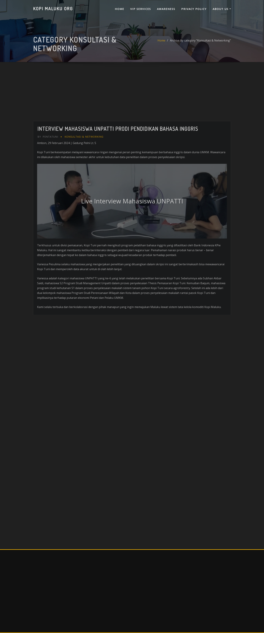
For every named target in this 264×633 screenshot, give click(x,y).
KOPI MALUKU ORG (53, 8)
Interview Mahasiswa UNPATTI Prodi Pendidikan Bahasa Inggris (117, 184)
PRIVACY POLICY (194, 9)
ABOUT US (222, 9)
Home (119, 9)
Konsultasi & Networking (84, 192)
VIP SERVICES (140, 9)
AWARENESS (166, 9)
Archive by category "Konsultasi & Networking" (200, 45)
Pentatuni (47, 192)
